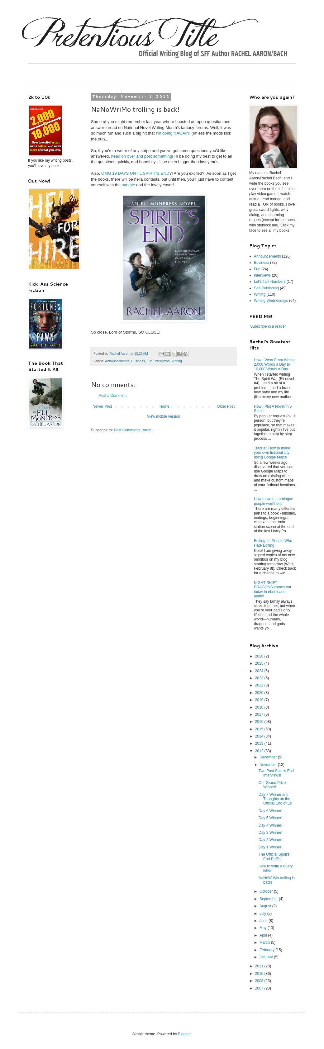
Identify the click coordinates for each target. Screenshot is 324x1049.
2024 (259, 671)
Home (164, 406)
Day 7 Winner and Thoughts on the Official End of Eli (275, 799)
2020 (259, 693)
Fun (150, 361)
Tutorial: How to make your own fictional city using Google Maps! (272, 452)
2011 (259, 966)
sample (128, 185)
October (267, 891)
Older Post (226, 406)
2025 (259, 663)
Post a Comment (112, 395)
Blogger (184, 1034)
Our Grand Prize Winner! (272, 785)
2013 (259, 743)
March (265, 942)
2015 (259, 729)
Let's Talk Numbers (269, 281)
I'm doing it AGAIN (172, 133)
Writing (176, 361)
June (264, 920)
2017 (259, 714)
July (263, 913)
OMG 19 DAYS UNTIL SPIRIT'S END (135, 173)
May (264, 928)
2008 (259, 981)
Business (138, 361)
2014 (259, 736)
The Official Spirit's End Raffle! (274, 856)
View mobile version (163, 416)
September (269, 899)
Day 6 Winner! (270, 811)
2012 (259, 751)
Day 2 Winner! (270, 840)
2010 (259, 973)
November (269, 764)
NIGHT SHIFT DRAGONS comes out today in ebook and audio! (272, 589)
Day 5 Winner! (270, 818)
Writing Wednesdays (271, 300)
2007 (259, 988)
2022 (259, 685)
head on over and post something (141, 156)
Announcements (117, 361)
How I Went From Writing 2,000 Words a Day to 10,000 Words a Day (275, 364)
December (269, 757)
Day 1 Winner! (270, 847)
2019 (259, 700)
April (264, 935)
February (267, 950)
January (267, 957)
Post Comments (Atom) (133, 430)
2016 (259, 721)
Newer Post (102, 406)
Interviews (162, 361)
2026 (259, 656)
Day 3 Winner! (270, 832)
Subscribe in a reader (268, 326)
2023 (259, 678)
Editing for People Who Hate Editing (273, 543)
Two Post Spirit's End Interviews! (276, 773)
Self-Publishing (266, 288)
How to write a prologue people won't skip (273, 501)
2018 (259, 707)
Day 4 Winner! (270, 825)
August (266, 906)
